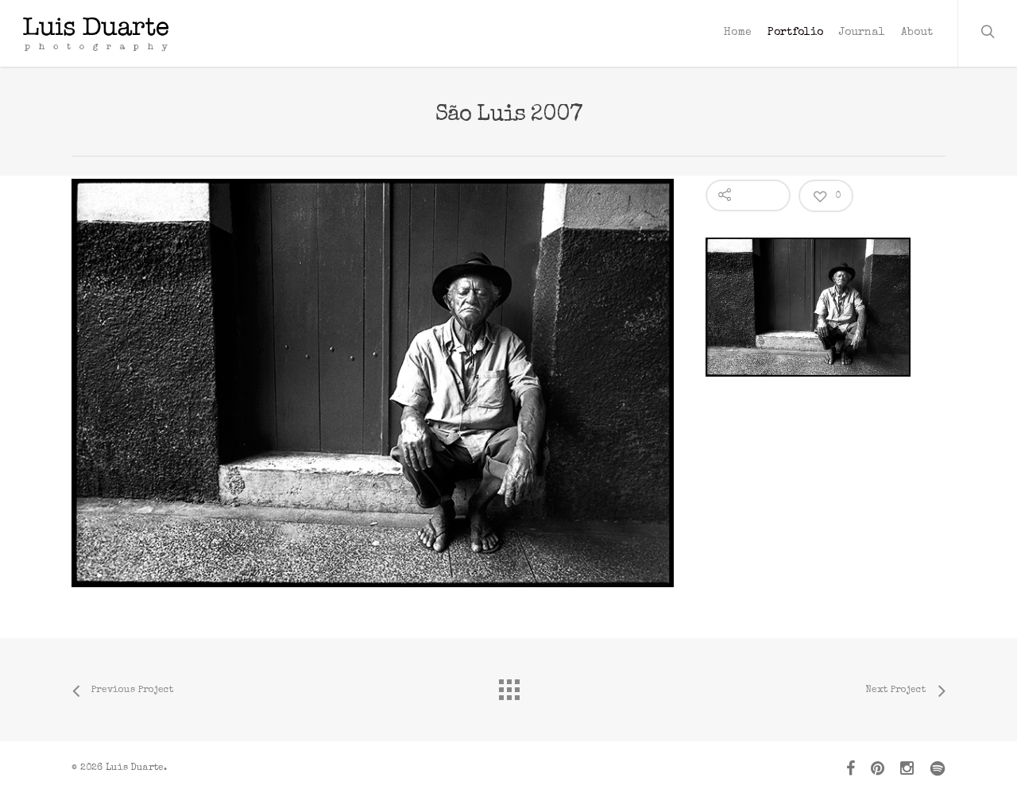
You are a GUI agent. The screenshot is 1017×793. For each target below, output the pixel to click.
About (917, 32)
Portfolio (795, 32)
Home (738, 32)
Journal (862, 32)
